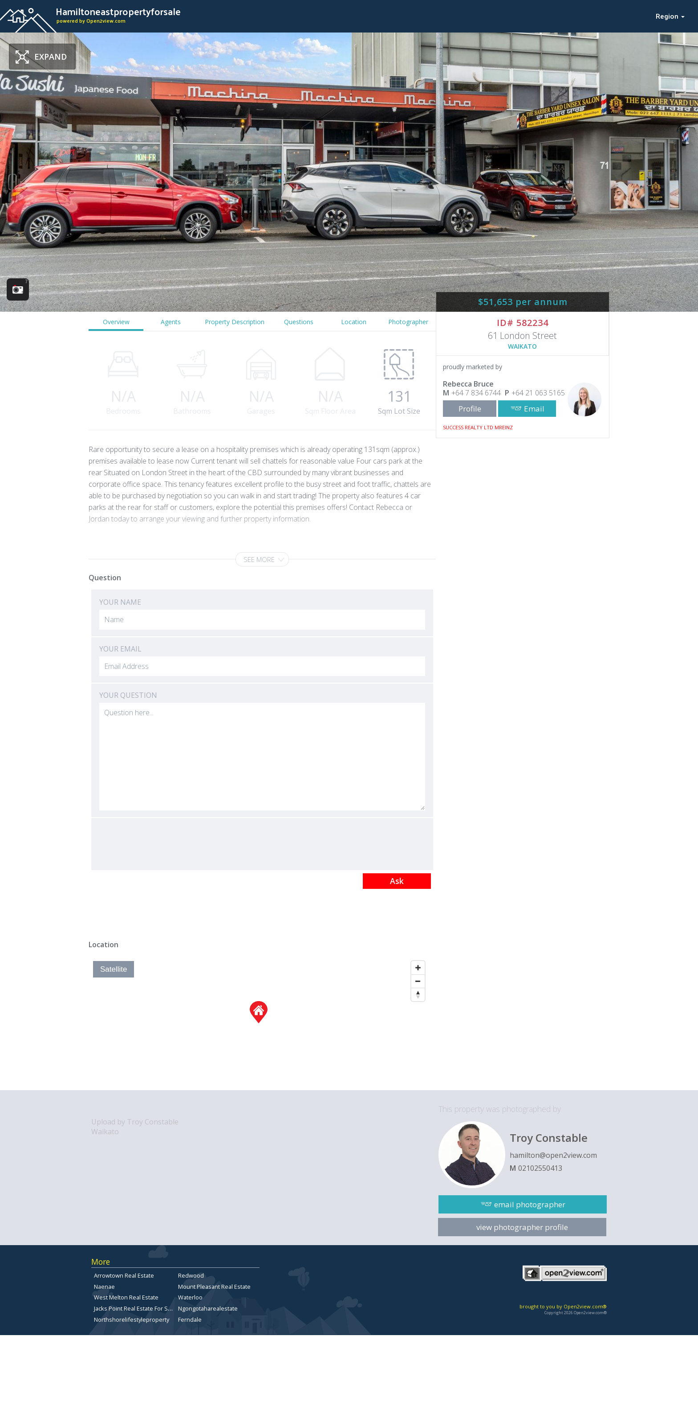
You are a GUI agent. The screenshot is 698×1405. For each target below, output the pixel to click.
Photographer (408, 322)
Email (534, 408)
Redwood (191, 1275)
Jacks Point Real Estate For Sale (135, 1308)
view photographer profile (522, 1227)
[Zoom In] (418, 967)
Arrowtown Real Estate (124, 1275)
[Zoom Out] (418, 981)
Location (353, 322)
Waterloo (190, 1297)
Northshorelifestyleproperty (131, 1319)
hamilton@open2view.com (553, 1155)
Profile (470, 408)
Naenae (104, 1287)
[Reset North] (418, 994)
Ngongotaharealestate (208, 1308)
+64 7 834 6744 (476, 393)
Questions (298, 322)
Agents (171, 322)
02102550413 (540, 1168)
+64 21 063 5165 (538, 393)
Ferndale (190, 1319)
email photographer (529, 1204)
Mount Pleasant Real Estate (214, 1287)
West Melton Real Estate (126, 1297)
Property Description (234, 322)
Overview (116, 322)
